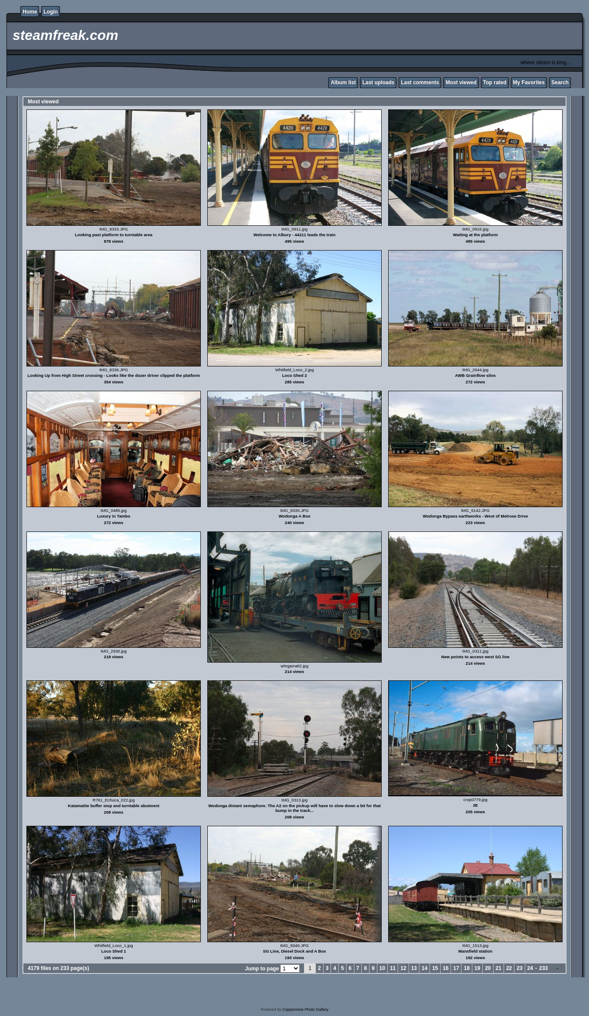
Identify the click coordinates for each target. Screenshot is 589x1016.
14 (424, 968)
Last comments (420, 82)
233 (543, 968)
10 (382, 968)
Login (50, 12)
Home (30, 12)
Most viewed (460, 82)
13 (414, 968)
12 (403, 968)
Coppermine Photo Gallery (305, 1009)
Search (560, 82)
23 (519, 968)
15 (435, 968)
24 (530, 968)
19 (477, 968)
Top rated (495, 82)
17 (456, 968)
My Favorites (529, 82)
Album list (343, 82)
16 (445, 968)
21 (498, 968)
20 (488, 968)
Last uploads (378, 82)
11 (393, 968)
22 (509, 968)
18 (466, 968)
